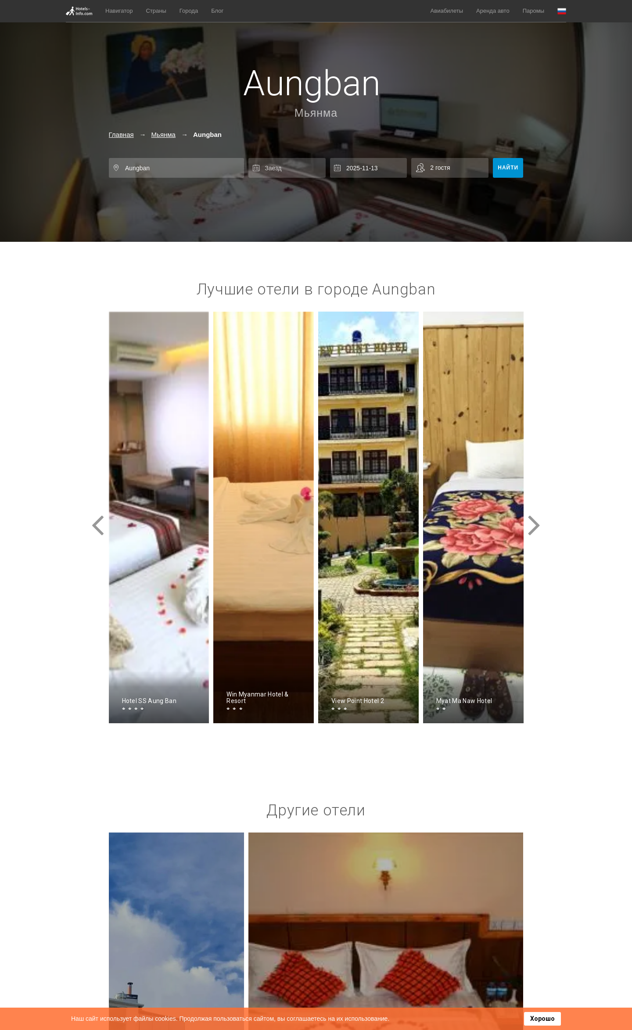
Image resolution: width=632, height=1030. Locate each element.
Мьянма (316, 113)
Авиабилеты (447, 10)
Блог (217, 10)
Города (189, 10)
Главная (121, 134)
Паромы (533, 10)
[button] (561, 11)
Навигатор (119, 10)
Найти (508, 168)
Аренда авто (493, 10)
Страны (156, 10)
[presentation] (98, 517)
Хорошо (542, 1018)
